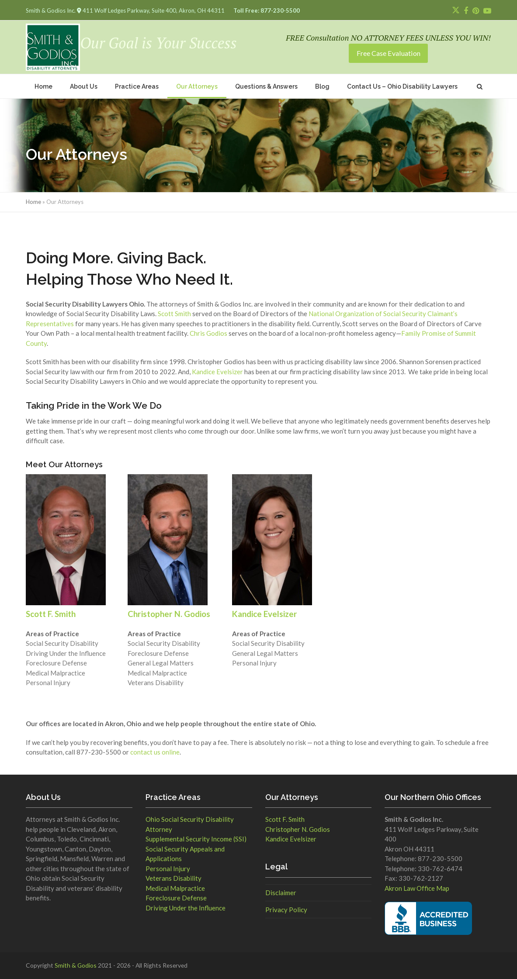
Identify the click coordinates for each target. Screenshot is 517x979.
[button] (479, 86)
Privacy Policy (286, 910)
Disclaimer (280, 892)
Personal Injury (48, 682)
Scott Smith (174, 313)
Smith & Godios (76, 965)
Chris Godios (208, 333)
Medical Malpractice (55, 673)
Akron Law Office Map (417, 888)
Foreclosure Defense (56, 663)
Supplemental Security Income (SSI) (196, 839)
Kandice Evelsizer (217, 372)
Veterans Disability (156, 682)
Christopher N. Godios (297, 829)
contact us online (155, 752)
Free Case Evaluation (388, 53)
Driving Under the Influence (66, 653)
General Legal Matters (161, 663)
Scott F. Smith (285, 819)
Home (33, 201)
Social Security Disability (62, 643)
